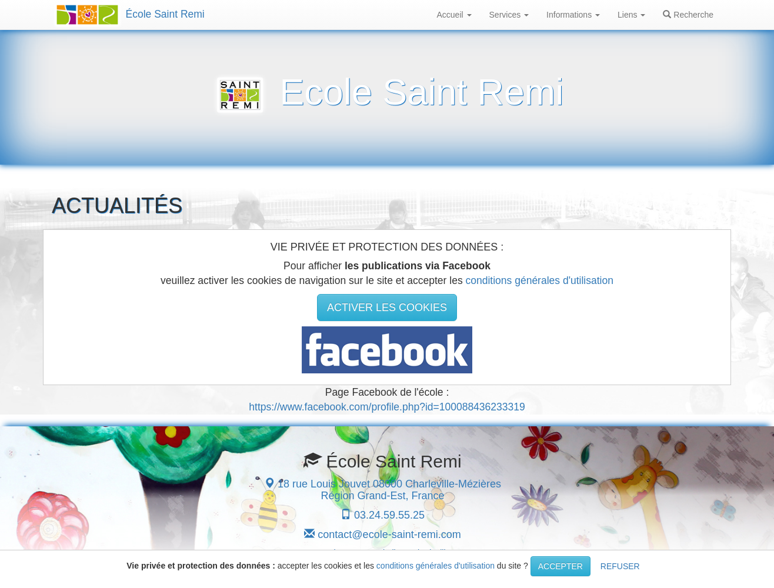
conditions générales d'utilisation (539, 280)
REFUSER (620, 566)
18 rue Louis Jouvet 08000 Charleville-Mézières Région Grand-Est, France (382, 490)
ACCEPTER (560, 566)
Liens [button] (631, 14)
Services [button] (509, 14)
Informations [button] (573, 14)
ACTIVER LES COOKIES (387, 307)
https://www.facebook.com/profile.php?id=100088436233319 (387, 407)
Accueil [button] (454, 14)
